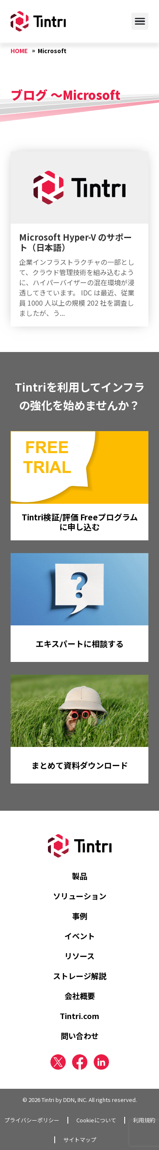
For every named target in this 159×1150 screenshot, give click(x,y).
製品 (79, 875)
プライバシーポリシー (31, 1120)
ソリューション (79, 895)
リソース (79, 955)
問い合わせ (80, 1035)
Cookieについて (96, 1120)
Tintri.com (79, 1015)
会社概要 (79, 995)
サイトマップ (79, 1139)
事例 (79, 915)
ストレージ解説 (79, 975)
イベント (79, 935)
